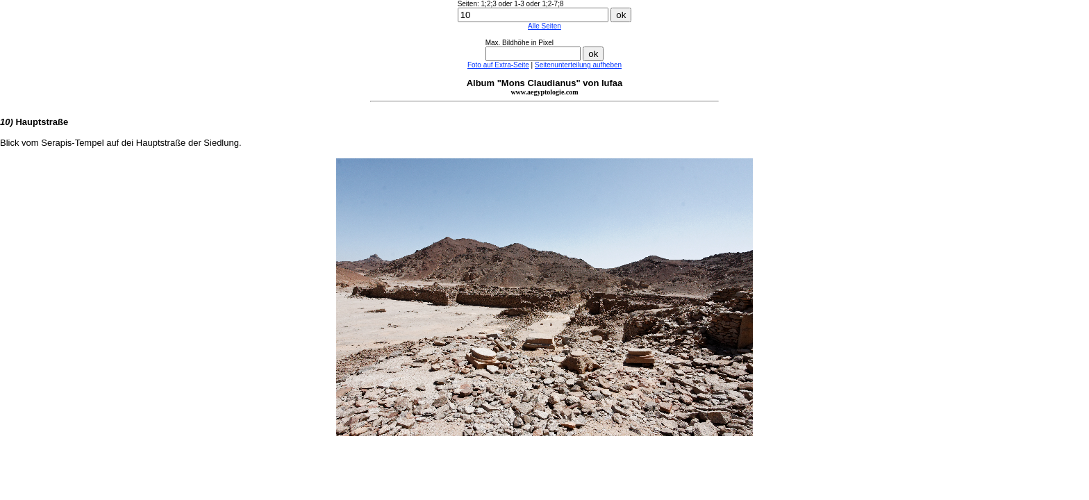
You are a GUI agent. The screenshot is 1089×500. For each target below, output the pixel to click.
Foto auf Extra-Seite (498, 65)
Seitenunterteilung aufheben (578, 65)
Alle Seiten (544, 26)
